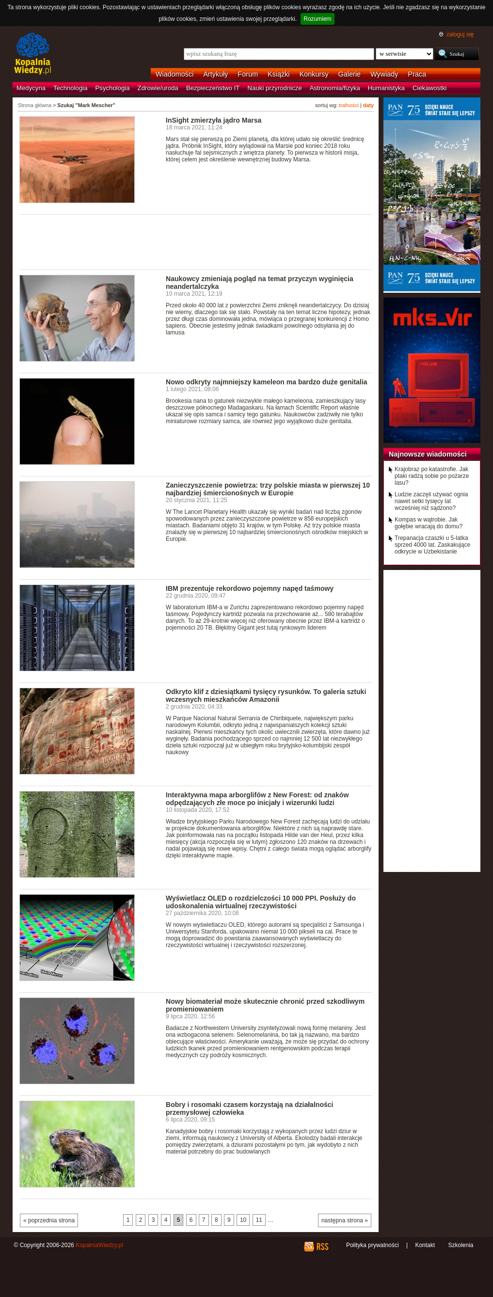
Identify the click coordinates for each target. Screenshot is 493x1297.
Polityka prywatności (372, 1245)
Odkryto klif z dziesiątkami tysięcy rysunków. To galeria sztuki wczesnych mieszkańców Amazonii (266, 695)
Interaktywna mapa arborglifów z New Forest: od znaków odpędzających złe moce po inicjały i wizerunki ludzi (257, 799)
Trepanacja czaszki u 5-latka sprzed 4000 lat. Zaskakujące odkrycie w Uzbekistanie (432, 545)
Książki (279, 74)
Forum (248, 74)
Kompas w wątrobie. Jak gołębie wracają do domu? (428, 523)
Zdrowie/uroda (158, 88)
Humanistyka (386, 88)
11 (259, 1220)
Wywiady (384, 74)
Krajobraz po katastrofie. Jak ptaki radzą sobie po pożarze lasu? (432, 476)
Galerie (349, 74)
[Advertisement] (195, 241)
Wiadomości (174, 74)
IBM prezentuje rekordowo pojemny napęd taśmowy (250, 588)
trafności (349, 105)
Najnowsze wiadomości (428, 454)
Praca (417, 74)
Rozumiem (317, 19)
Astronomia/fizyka (335, 88)
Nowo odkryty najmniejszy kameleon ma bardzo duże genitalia (266, 382)
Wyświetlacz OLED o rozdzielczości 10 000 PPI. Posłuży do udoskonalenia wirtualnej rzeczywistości (261, 902)
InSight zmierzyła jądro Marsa (213, 120)
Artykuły (215, 74)
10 (243, 1220)
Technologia (70, 88)
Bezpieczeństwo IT (213, 88)
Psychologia (112, 88)
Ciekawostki (429, 88)
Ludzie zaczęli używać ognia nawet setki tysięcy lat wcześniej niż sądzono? (431, 501)
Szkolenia (460, 1245)
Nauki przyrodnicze (275, 88)
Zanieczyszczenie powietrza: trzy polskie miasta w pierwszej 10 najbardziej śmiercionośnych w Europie (268, 489)
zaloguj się (460, 34)
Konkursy (314, 74)
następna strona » (344, 1220)
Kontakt (425, 1245)
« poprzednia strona (49, 1220)
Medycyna (31, 88)
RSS (322, 1246)
